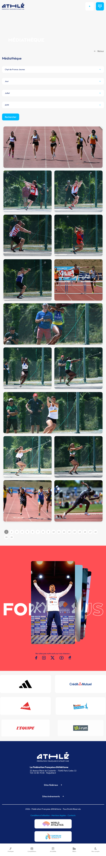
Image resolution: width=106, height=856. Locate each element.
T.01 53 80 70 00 (37, 773)
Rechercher (10, 117)
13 (69, 532)
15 (80, 532)
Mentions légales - (59, 815)
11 (59, 532)
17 (90, 532)
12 (64, 532)
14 (75, 532)
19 (6, 537)
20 (12, 537)
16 (85, 532)
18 (96, 532)
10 (54, 532)
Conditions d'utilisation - (41, 815)
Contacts (71, 815)
